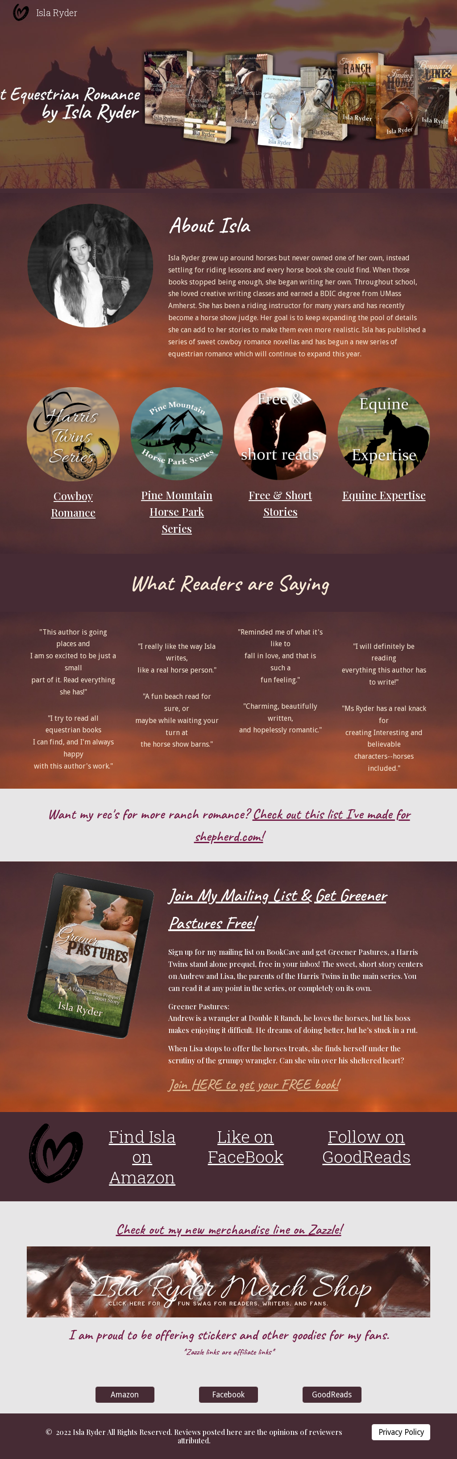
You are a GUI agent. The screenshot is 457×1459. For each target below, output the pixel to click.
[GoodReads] (332, 1394)
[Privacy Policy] (401, 1432)
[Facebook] (228, 1394)
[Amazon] (125, 1394)
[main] (297, 225)
